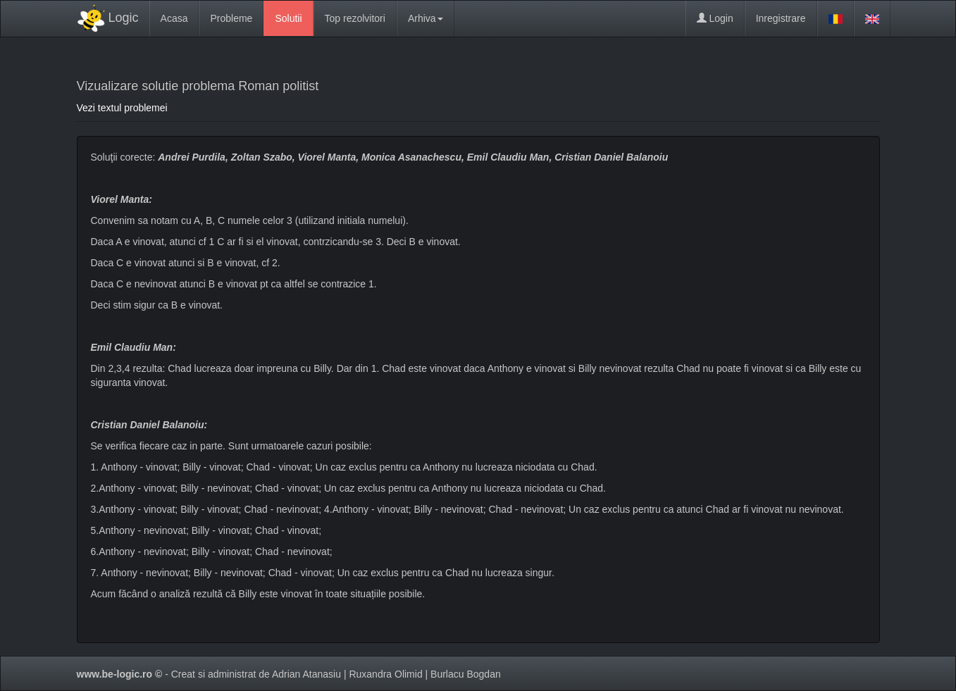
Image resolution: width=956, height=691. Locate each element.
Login (715, 18)
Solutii (288, 18)
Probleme (231, 18)
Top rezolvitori (355, 18)
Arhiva (425, 18)
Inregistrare (781, 18)
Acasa (174, 18)
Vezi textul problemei (122, 107)
